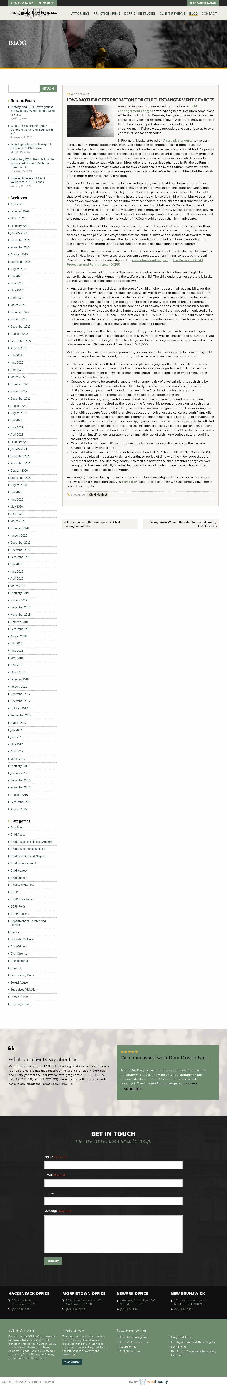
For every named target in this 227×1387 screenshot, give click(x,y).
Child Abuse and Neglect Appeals (31, 842)
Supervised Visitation (23, 989)
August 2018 (18, 636)
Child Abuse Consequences (27, 849)
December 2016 (20, 780)
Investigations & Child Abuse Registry (193, 1342)
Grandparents (19, 961)
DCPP (14, 892)
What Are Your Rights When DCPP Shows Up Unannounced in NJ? (31, 129)
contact (127, 482)
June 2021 (16, 427)
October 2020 (19, 470)
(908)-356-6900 (22, 4)
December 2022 (20, 326)
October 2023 (19, 254)
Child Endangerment (23, 863)
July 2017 (16, 730)
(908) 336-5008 (75, 1309)
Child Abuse (18, 834)
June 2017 (16, 737)
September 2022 (20, 341)
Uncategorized (19, 1004)
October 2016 (19, 795)
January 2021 (18, 449)
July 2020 (16, 492)
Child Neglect (98, 494)
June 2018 (16, 650)
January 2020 (18, 535)
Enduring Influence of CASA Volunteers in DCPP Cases (28, 180)
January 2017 (18, 773)
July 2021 (16, 420)
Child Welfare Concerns (134, 1342)
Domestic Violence (22, 939)
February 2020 (19, 528)
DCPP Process (19, 914)
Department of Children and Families (28, 923)
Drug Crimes (18, 946)
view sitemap (72, 1362)
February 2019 (19, 593)
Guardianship (128, 1346)
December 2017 (20, 694)
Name (55, 1157)
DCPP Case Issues (22, 899)
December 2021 (20, 398)
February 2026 (19, 211)
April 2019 (16, 578)
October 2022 (19, 334)
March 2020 (17, 521)
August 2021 (18, 413)
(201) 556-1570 (21, 1309)
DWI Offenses (19, 953)
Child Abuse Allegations (134, 1337)
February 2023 (19, 312)
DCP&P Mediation (130, 1351)
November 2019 (20, 550)
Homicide (16, 968)
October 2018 (19, 622)
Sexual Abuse (19, 982)
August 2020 (18, 485)
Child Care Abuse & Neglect (27, 856)
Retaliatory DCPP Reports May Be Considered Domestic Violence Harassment (32, 163)
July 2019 (16, 564)
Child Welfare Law (22, 885)
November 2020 (20, 463)
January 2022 (18, 391)
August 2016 (18, 809)
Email (55, 1175)
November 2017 (20, 701)
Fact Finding (178, 1346)
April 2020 (16, 514)
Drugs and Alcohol (182, 1337)
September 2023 (20, 262)
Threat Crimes (19, 997)
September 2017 (20, 715)
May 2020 (16, 506)
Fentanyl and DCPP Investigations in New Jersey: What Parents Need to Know (32, 111)
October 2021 (19, 406)
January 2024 (18, 233)
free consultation (203, 4)
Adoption (16, 827)
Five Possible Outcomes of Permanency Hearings (193, 1353)
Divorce (15, 932)
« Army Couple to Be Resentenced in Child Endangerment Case (92, 524)
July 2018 (16, 643)
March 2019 (17, 586)
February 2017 (19, 766)
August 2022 (18, 348)
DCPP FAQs (18, 906)
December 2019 (20, 542)
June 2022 (16, 362)
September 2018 (20, 629)
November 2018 (20, 614)
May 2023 (16, 290)
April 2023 (16, 298)
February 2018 (19, 679)
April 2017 (16, 751)
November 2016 (20, 787)
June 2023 (16, 283)
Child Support (19, 878)
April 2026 (16, 204)
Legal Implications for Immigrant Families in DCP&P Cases (30, 146)
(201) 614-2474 (183, 1309)
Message (57, 1211)
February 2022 (19, 384)
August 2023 (18, 269)
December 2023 (20, 240)
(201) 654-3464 (129, 1309)
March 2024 (17, 218)
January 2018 (18, 686)
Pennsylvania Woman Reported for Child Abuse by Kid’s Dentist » (183, 524)
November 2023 (20, 247)
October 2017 (19, 708)
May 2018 (16, 658)
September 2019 (20, 557)
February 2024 (19, 226)
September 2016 (20, 802)
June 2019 (16, 571)
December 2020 (20, 456)
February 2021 (19, 442)
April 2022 (16, 370)
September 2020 (20, 478)
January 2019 (18, 600)
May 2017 (16, 744)
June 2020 (16, 499)
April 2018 (16, 665)
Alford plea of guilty (178, 140)
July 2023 (16, 276)
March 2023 (17, 305)
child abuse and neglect (150, 260)
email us (47, 4)
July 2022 (16, 355)
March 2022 (17, 377)
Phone (49, 1193)
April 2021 (16, 434)
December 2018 (20, 607)
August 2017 (18, 722)
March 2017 (17, 759)
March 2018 (17, 672)
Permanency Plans (22, 975)
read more (190, 1083)
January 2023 (18, 319)
